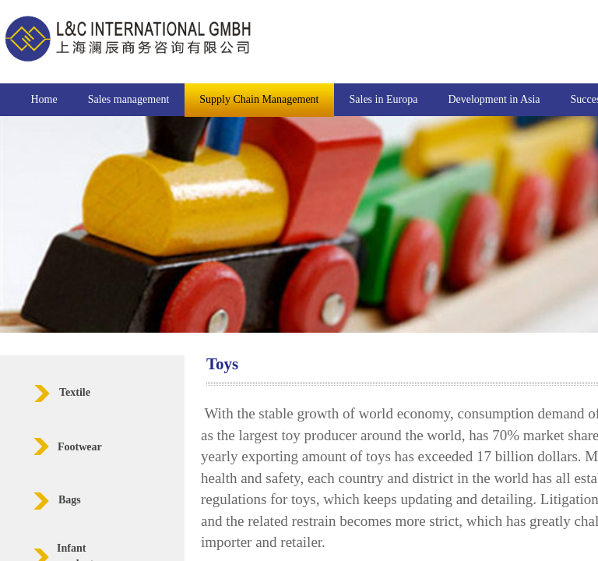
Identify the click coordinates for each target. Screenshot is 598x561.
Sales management (129, 99)
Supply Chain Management (258, 99)
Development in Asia (494, 99)
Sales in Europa (384, 99)
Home (44, 99)
